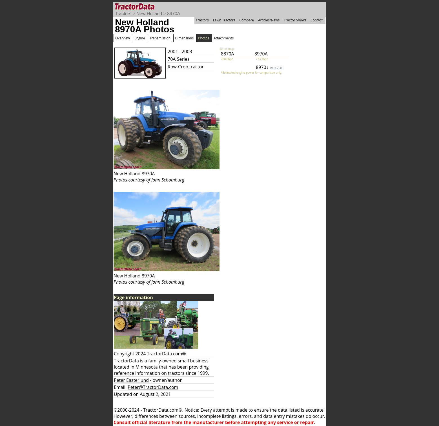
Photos (203, 38)
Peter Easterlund (131, 380)
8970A (173, 13)
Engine (139, 38)
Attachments (224, 38)
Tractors (123, 13)
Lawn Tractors (224, 20)
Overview (122, 38)
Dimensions (184, 38)
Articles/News (269, 20)
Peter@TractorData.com (153, 387)
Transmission (160, 38)
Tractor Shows (295, 20)
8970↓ (269, 67)
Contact (317, 20)
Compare (246, 20)
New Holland (149, 13)
